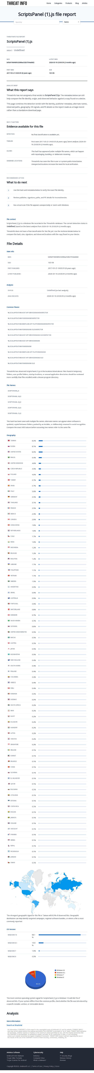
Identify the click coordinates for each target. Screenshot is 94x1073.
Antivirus (36, 1056)
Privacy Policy (49, 1066)
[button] (71, 22)
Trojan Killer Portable (14, 1058)
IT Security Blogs (66, 1056)
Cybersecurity (38, 1052)
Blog (77, 3)
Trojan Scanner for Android (16, 1060)
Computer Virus (39, 1058)
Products (68, 3)
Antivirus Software (13, 1052)
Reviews (63, 1060)
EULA (57, 1066)
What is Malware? (39, 1060)
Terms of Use (37, 1066)
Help (61, 1052)
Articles (84, 3)
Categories (58, 3)
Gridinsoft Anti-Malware (15, 1056)
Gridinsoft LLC (25, 1066)
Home (48, 3)
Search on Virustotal (14, 1025)
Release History (65, 1058)
